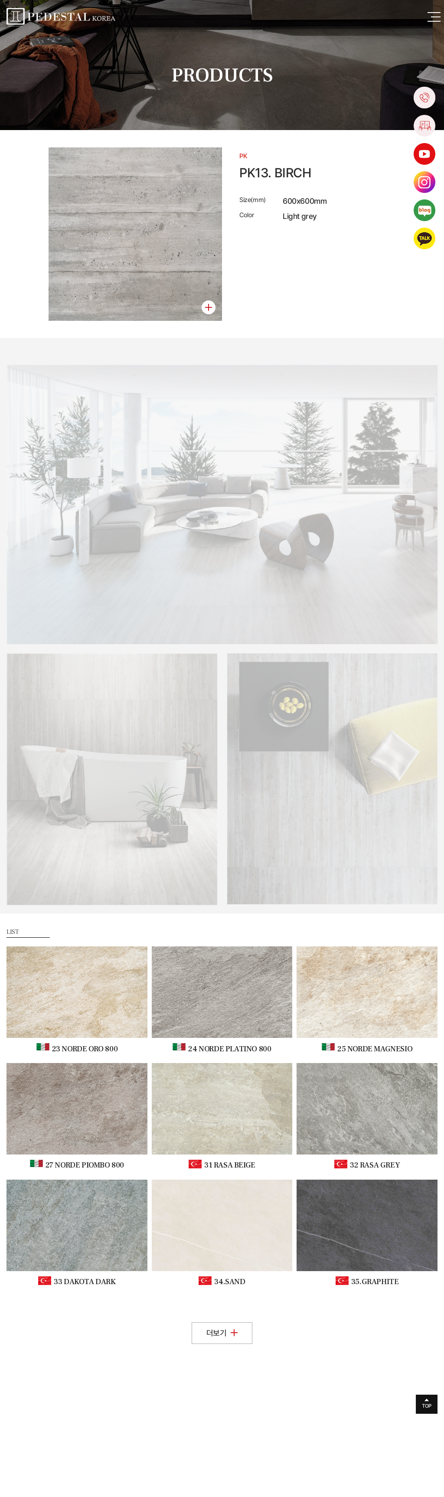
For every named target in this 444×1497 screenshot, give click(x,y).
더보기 (222, 1332)
